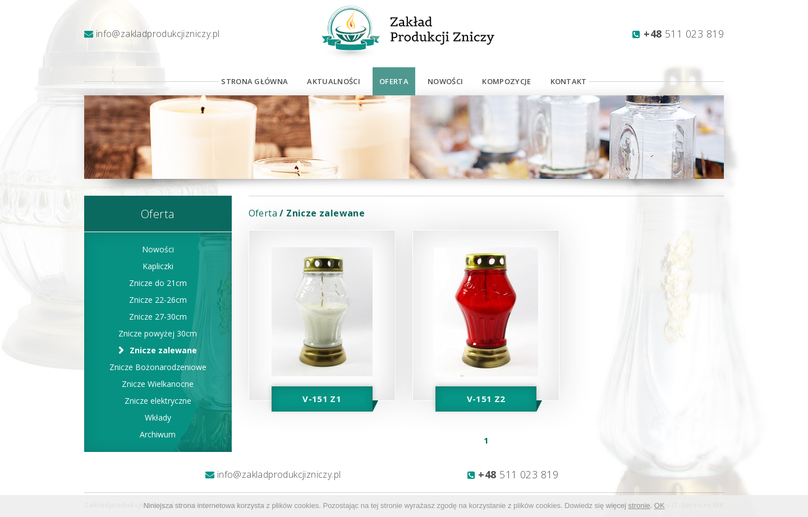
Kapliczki (158, 266)
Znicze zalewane (163, 350)
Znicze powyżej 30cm (157, 333)
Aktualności (333, 81)
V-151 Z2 (486, 398)
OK (659, 505)
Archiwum (158, 434)
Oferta (393, 81)
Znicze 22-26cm (158, 299)
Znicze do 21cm (158, 283)
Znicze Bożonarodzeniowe (157, 367)
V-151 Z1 (321, 398)
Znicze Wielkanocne (158, 383)
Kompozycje (506, 81)
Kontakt (568, 81)
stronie (639, 505)
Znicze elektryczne (158, 400)
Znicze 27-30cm (158, 316)
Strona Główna (254, 81)
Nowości (445, 81)
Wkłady (158, 417)
